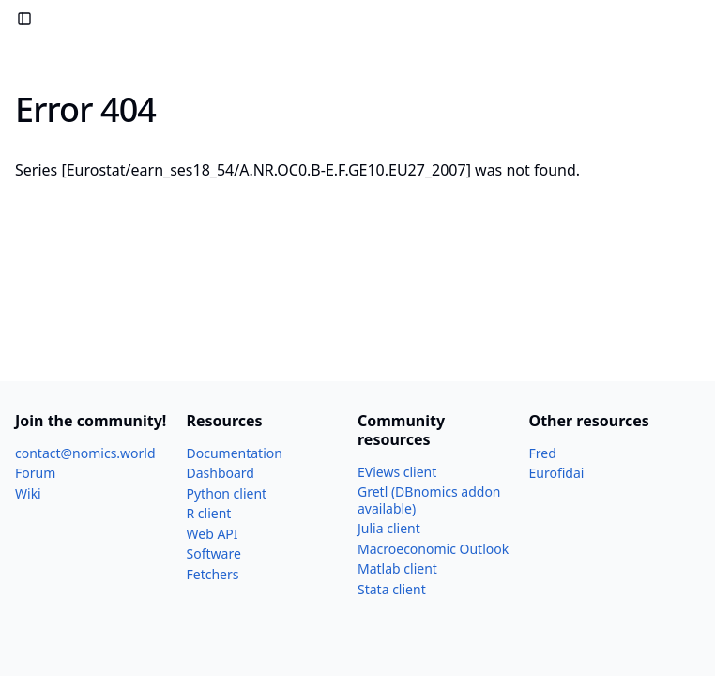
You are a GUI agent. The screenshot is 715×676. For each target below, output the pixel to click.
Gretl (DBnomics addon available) (429, 500)
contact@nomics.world (85, 453)
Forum (35, 473)
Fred (542, 453)
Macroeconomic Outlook (433, 549)
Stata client (392, 589)
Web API (212, 534)
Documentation (234, 453)
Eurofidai (557, 473)
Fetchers (213, 574)
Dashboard (220, 473)
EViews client (397, 472)
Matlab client (397, 568)
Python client (227, 493)
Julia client (389, 528)
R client (209, 513)
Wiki (28, 493)
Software (214, 553)
